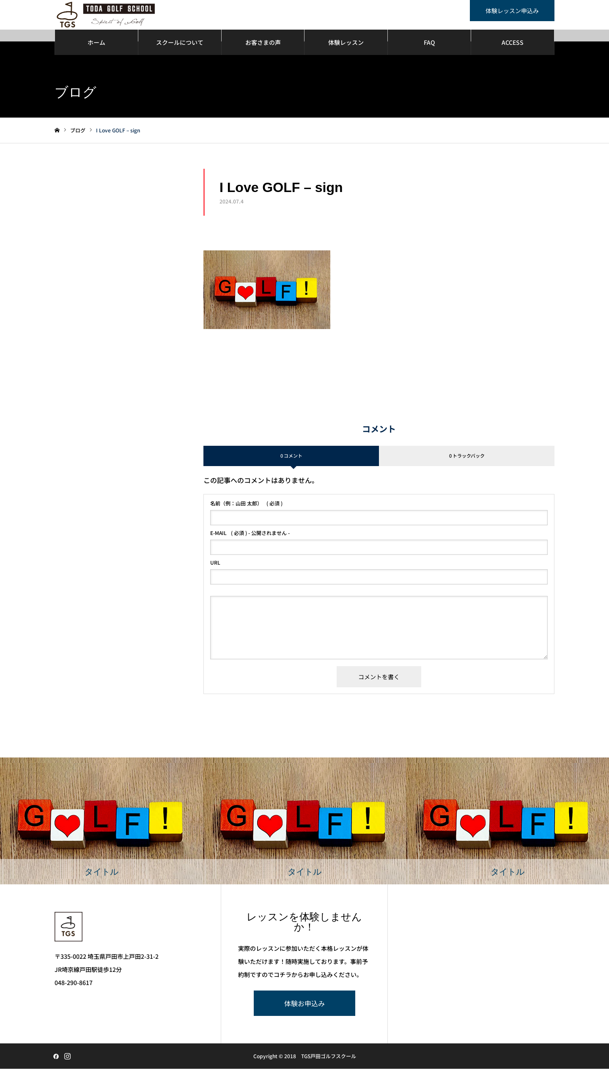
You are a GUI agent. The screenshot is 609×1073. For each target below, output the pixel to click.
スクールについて (179, 46)
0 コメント (291, 459)
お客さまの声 (263, 46)
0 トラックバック (467, 459)
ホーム (96, 46)
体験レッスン (346, 46)
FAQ (429, 46)
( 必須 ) (246, 507)
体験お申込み (304, 1007)
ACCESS (513, 46)
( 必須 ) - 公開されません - (250, 537)
